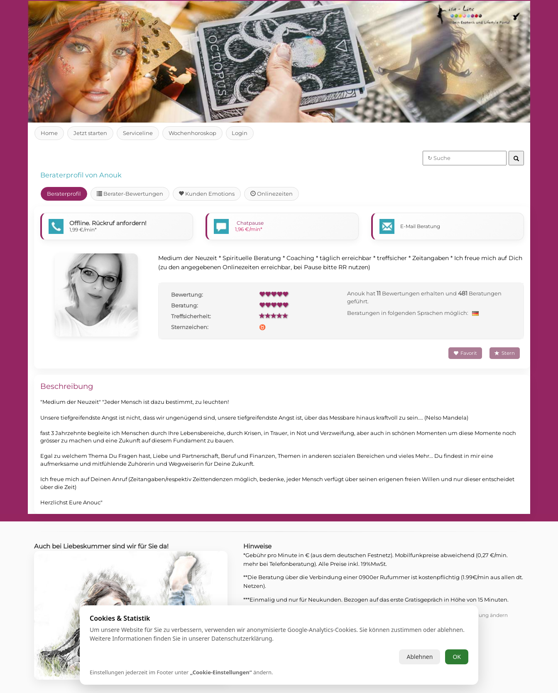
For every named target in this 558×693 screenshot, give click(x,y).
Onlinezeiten (273, 193)
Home (49, 133)
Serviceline (138, 133)
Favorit (465, 353)
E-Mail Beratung (420, 226)
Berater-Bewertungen (130, 193)
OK (457, 657)
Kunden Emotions (208, 193)
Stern (504, 353)
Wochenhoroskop (193, 133)
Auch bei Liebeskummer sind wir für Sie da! (105, 546)
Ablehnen (419, 657)
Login (241, 133)
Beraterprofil (64, 193)
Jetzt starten (90, 133)
